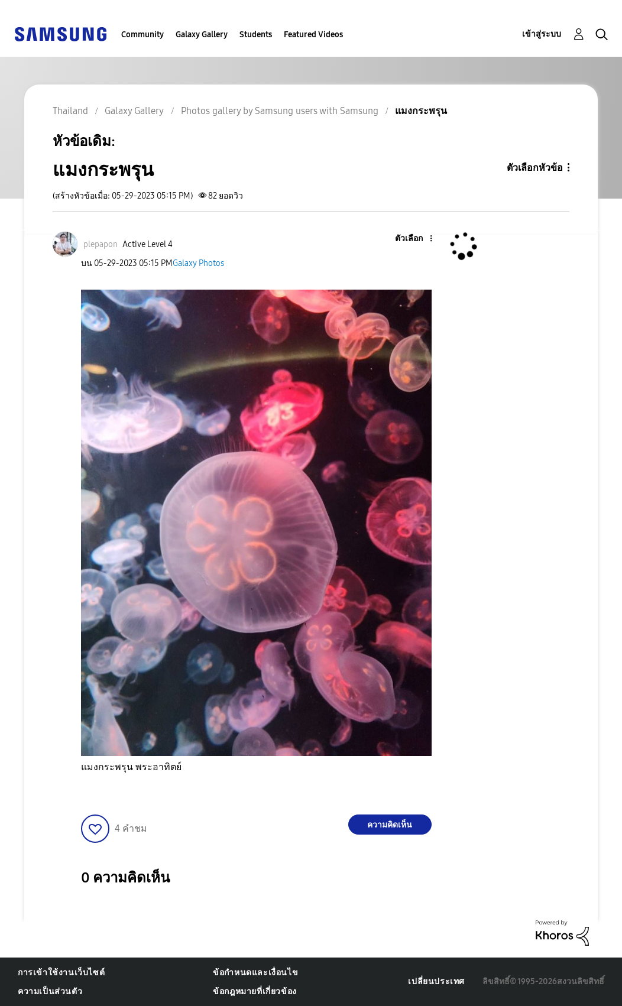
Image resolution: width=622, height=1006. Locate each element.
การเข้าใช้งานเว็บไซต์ (61, 973)
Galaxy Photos (198, 263)
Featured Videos (313, 35)
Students (255, 35)
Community (142, 35)
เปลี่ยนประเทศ (436, 981)
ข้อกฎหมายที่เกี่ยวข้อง (255, 991)
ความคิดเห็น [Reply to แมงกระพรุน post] (389, 825)
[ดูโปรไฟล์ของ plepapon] (100, 244)
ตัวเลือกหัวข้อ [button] (535, 167)
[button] (411, 239)
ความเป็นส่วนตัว (50, 991)
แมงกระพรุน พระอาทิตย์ (131, 767)
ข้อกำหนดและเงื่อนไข (255, 973)
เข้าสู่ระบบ (541, 34)
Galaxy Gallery (202, 35)
